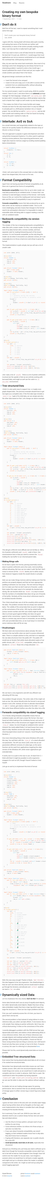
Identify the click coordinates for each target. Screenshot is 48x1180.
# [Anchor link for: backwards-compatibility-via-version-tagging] (1, 219)
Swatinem (6, 3)
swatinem (37, 1173)
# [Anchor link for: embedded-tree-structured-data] (1, 1056)
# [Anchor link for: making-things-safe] (1, 561)
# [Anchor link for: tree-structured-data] (1, 385)
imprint (9, 1176)
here (38, 1046)
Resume (21, 3)
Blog (14, 3)
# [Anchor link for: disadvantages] (1, 628)
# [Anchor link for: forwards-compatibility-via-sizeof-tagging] (1, 712)
